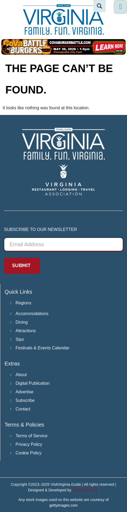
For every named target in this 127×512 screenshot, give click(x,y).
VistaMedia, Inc (85, 490)
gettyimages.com (63, 505)
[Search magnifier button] (100, 6)
